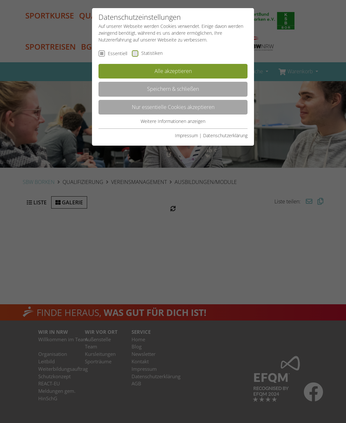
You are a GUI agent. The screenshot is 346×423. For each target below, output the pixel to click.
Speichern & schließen (173, 88)
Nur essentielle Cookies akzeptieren (173, 107)
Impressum (186, 135)
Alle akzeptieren (173, 71)
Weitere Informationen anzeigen (173, 121)
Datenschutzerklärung (225, 135)
